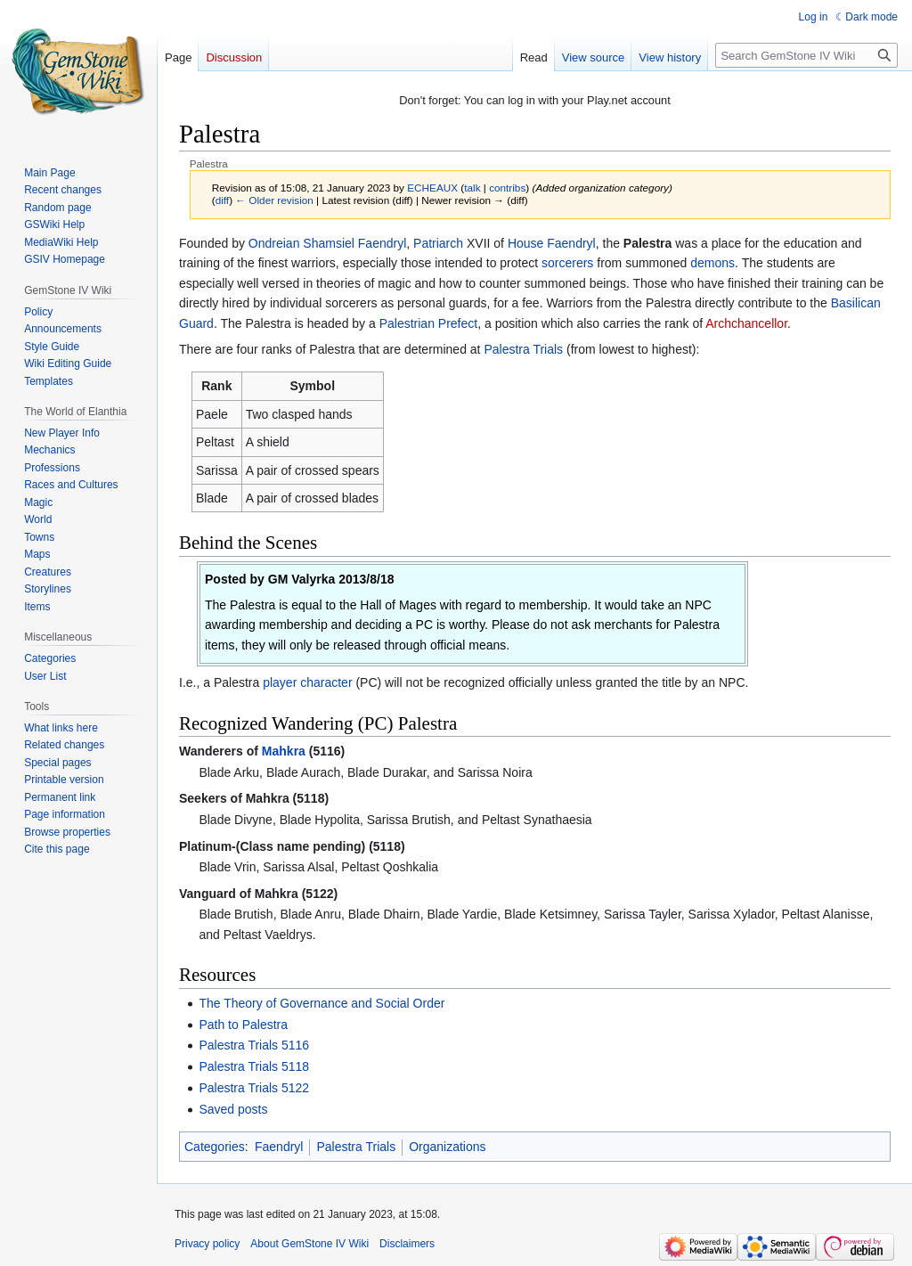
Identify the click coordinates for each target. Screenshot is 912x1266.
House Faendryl (552, 243)
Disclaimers (407, 1243)
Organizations (447, 1146)
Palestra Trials (523, 349)
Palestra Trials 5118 (254, 1066)
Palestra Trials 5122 (254, 1088)
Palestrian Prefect (428, 323)
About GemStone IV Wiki (309, 1243)
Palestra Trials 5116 (254, 1045)
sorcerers (567, 263)
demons (712, 263)
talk (472, 187)
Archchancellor (746, 323)
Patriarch (438, 243)
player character (307, 682)
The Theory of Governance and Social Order (321, 1003)
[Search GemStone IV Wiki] (806, 55)
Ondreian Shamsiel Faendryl (327, 243)
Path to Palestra (243, 1024)
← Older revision (274, 200)
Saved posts (233, 1109)
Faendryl (279, 1146)
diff (222, 200)
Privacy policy (207, 1243)
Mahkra (283, 751)
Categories (214, 1146)
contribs (507, 187)
